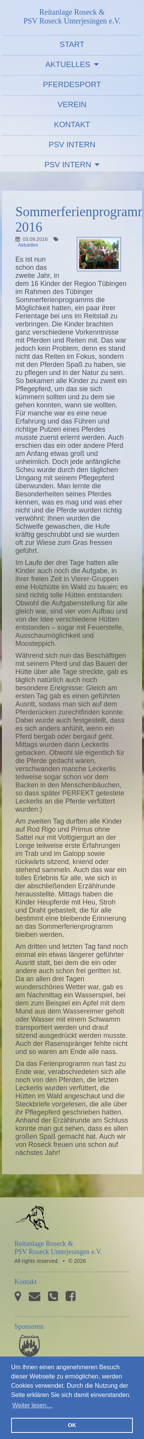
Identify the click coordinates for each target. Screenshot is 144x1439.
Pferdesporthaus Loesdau (29, 1346)
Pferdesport (72, 84)
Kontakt (72, 124)
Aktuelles (67, 64)
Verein (72, 104)
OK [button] (72, 1425)
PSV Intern (72, 144)
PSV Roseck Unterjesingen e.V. (32, 1222)
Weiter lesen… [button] (32, 1405)
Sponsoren (29, 1326)
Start (72, 44)
